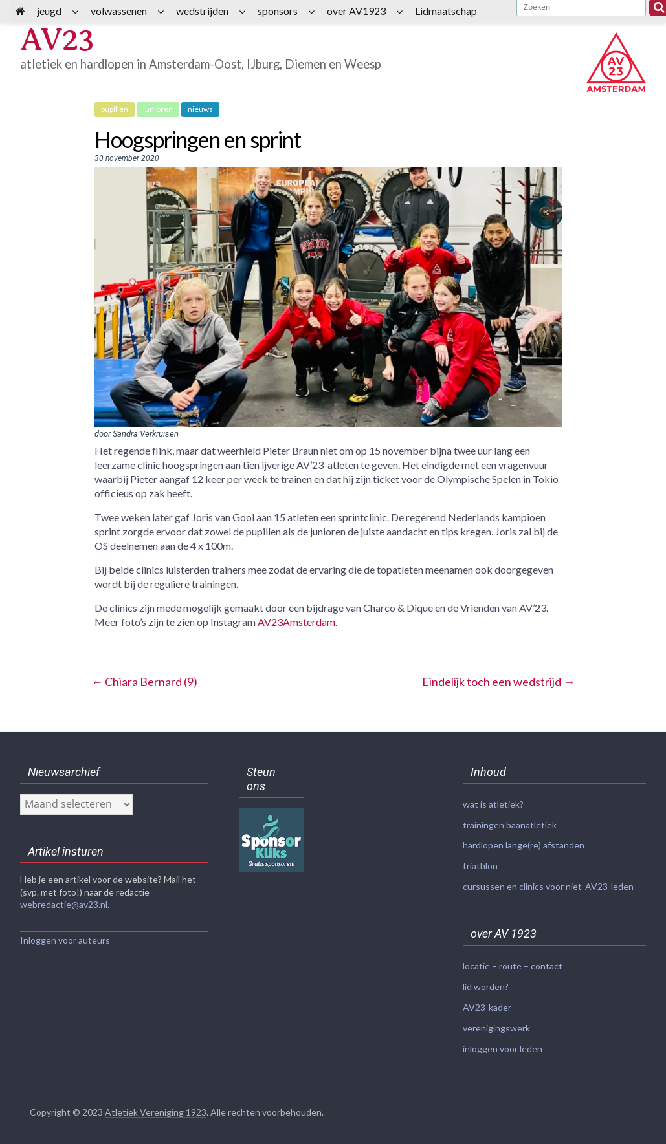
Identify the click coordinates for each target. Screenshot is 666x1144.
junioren (158, 109)
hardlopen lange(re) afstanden (523, 844)
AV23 (59, 39)
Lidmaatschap (446, 11)
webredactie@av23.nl (63, 904)
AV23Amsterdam (296, 622)
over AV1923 (356, 11)
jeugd (49, 11)
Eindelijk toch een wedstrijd (498, 682)
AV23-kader (487, 1002)
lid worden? (486, 982)
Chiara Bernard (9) (144, 682)
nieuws (200, 109)
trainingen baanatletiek (510, 824)
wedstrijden (202, 11)
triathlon (480, 864)
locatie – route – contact (512, 962)
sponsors (278, 11)
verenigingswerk (496, 1022)
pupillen (114, 109)
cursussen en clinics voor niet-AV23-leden (548, 884)
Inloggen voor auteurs (65, 939)
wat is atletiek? (493, 804)
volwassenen (119, 11)
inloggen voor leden (502, 1042)
